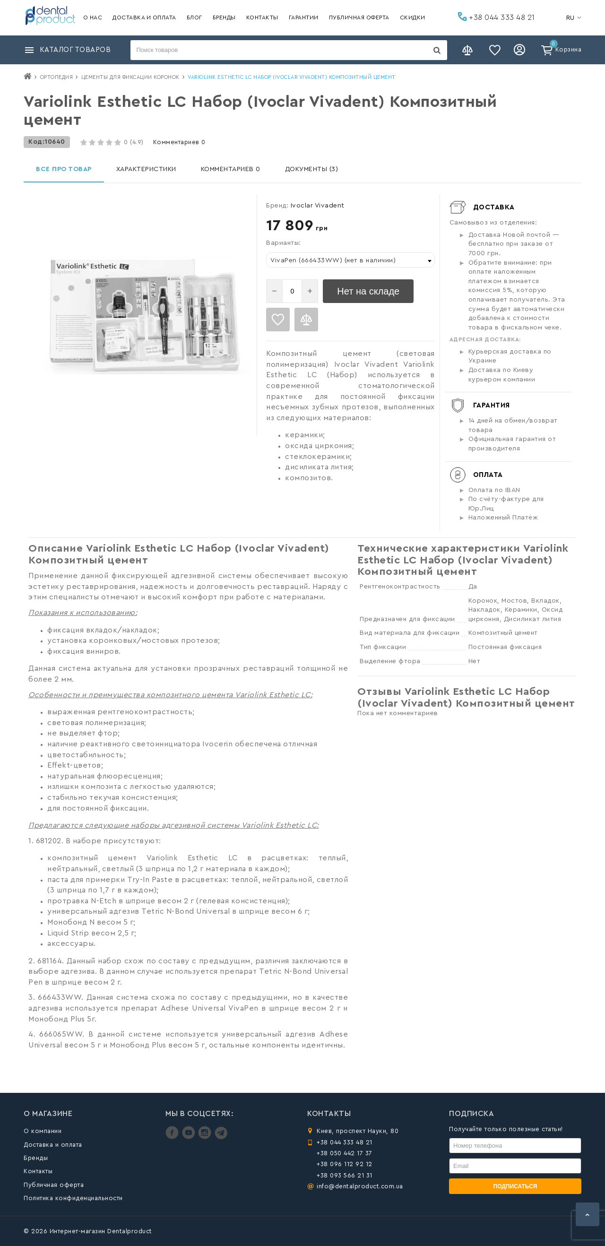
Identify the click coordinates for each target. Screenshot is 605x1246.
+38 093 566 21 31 (344, 1175)
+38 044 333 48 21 (496, 16)
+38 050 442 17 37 (344, 1153)
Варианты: (283, 243)
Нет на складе (368, 291)
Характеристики (146, 169)
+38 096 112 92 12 (344, 1164)
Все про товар (64, 169)
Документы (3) (311, 169)
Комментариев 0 (179, 142)
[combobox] (350, 260)
